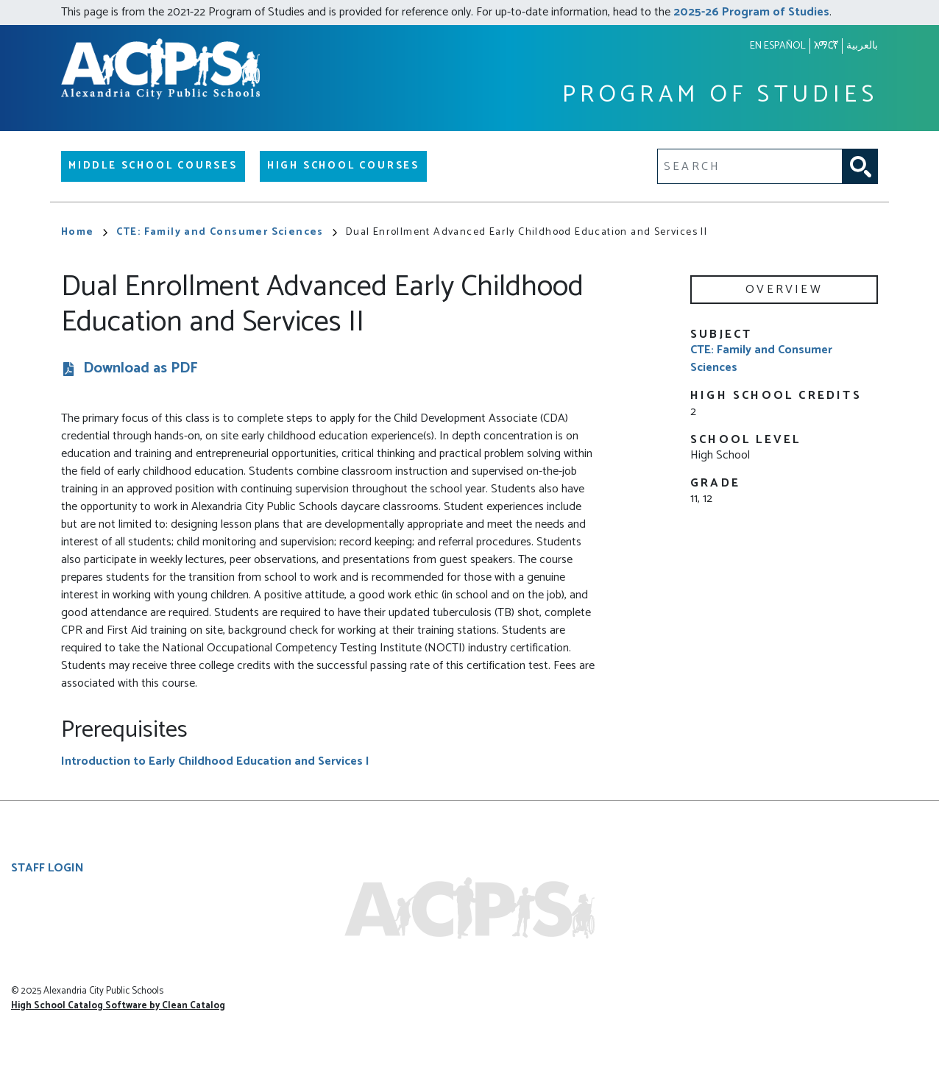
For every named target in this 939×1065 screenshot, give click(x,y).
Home (84, 232)
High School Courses (343, 166)
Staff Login (47, 868)
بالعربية (862, 46)
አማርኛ (826, 46)
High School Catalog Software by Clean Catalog (118, 1005)
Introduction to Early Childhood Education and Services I (215, 761)
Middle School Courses (153, 166)
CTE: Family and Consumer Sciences (226, 232)
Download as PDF (140, 369)
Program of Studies (720, 95)
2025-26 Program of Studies (751, 12)
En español (778, 46)
